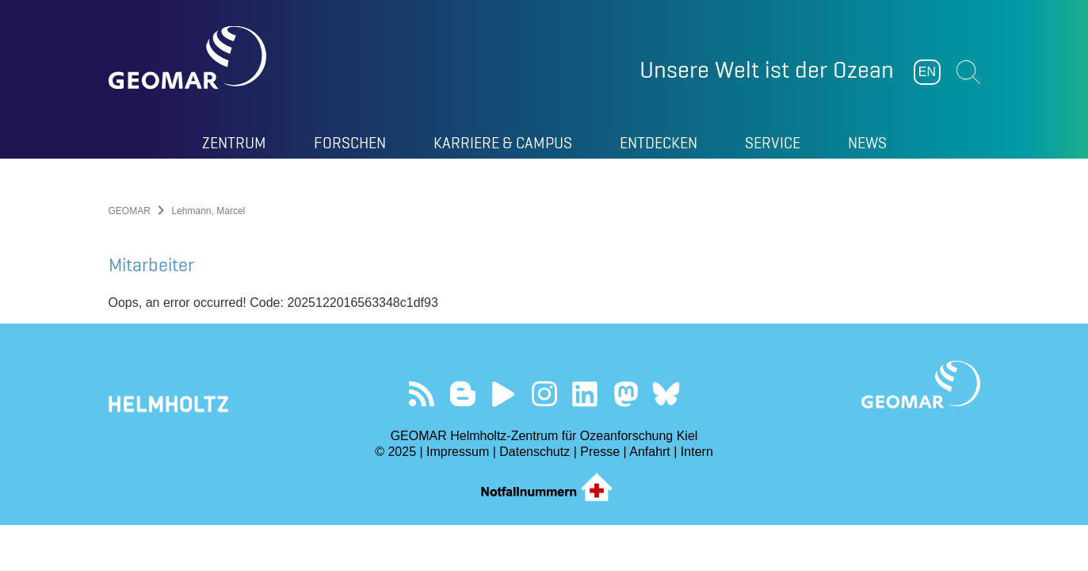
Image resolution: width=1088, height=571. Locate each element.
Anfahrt (649, 451)
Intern (697, 451)
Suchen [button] (968, 72)
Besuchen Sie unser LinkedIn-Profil (584, 394)
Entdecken (658, 142)
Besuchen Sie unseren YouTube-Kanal (503, 394)
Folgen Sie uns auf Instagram (544, 394)
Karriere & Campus (502, 142)
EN (927, 72)
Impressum (457, 451)
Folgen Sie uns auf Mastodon (625, 394)
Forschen (350, 142)
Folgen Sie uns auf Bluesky (666, 394)
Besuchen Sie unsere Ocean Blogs (462, 394)
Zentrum (234, 142)
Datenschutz (534, 451)
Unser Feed (422, 394)
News (867, 142)
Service (772, 142)
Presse (600, 451)
